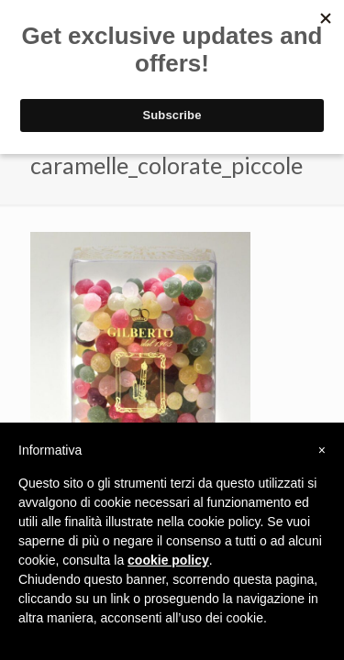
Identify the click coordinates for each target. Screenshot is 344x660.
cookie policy (168, 560)
